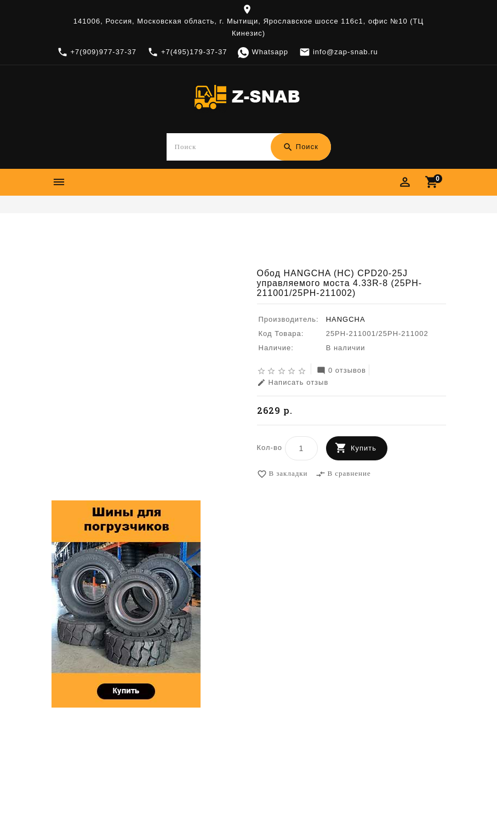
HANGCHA (345, 319)
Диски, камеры (254, 232)
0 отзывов (341, 370)
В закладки (282, 474)
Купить (363, 448)
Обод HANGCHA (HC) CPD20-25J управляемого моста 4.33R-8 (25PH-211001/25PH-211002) (248, 248)
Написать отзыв (293, 382)
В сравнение (343, 474)
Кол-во (269, 447)
